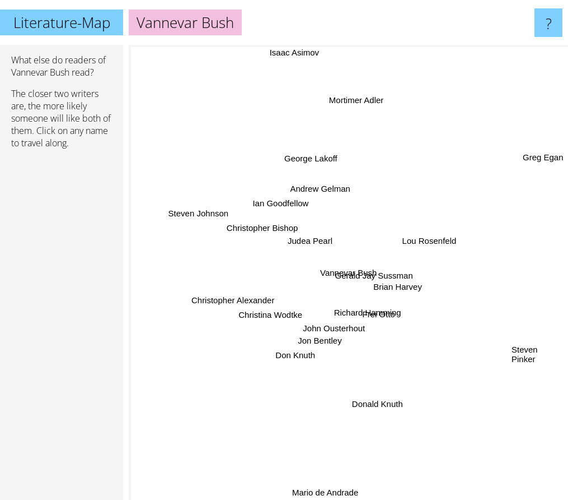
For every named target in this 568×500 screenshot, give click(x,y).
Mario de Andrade (326, 492)
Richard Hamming (376, 321)
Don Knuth (274, 353)
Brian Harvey (397, 288)
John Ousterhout (334, 316)
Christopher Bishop (261, 233)
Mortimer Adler (357, 102)
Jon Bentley (319, 337)
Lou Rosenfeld (432, 239)
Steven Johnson (196, 209)
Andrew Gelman (323, 188)
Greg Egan (543, 165)
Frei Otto (378, 311)
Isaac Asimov (292, 52)
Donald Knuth (384, 420)
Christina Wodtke (272, 316)
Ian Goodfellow (279, 204)
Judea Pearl (308, 242)
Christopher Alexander (236, 303)
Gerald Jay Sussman (380, 269)
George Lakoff (310, 152)
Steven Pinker (524, 352)
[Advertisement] (62, 329)
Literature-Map (61, 22)
